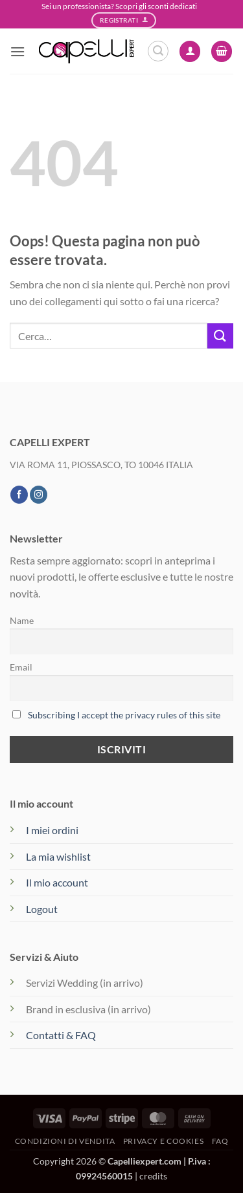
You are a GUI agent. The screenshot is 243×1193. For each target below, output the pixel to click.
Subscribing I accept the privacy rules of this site (124, 714)
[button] (17, 51)
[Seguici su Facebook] (19, 495)
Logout (42, 909)
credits (153, 1175)
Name (22, 620)
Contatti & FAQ (61, 1035)
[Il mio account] (189, 51)
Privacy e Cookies (163, 1141)
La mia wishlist (58, 856)
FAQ (220, 1141)
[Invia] (220, 336)
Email (21, 666)
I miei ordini (52, 830)
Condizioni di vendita (65, 1141)
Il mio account (57, 882)
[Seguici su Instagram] (38, 495)
